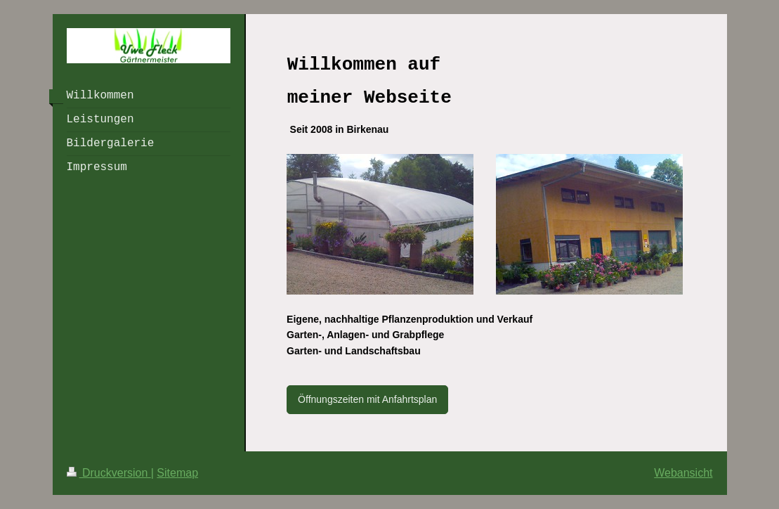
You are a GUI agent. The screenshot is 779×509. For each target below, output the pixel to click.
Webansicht (683, 473)
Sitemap (177, 473)
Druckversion (109, 473)
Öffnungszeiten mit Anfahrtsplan (367, 399)
